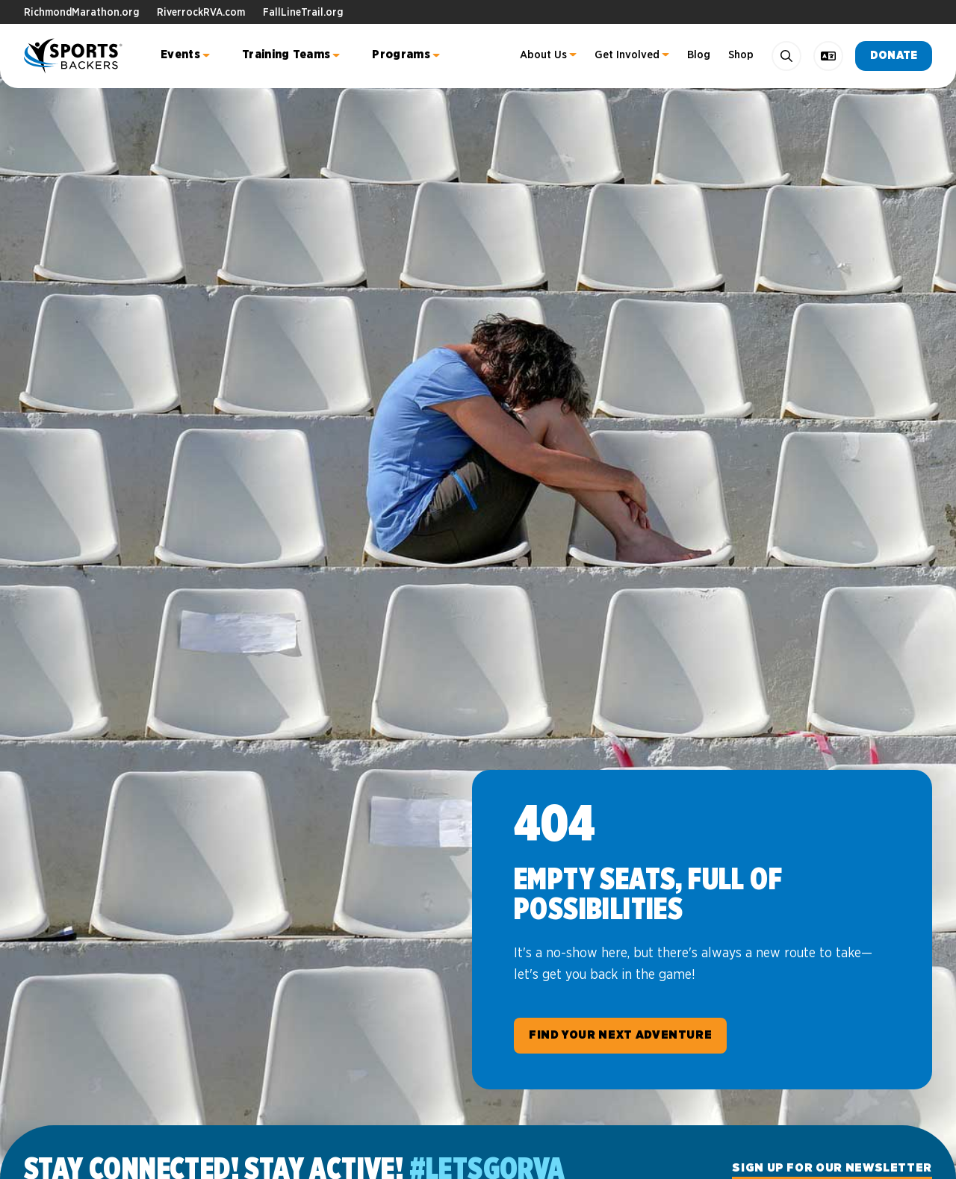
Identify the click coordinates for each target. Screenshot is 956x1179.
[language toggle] (828, 56)
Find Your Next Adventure (620, 1035)
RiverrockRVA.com (201, 12)
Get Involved (627, 54)
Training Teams (286, 54)
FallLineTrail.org (303, 12)
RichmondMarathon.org (81, 12)
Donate (893, 55)
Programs (401, 54)
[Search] (786, 56)
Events (180, 54)
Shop (741, 54)
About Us (543, 54)
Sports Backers (74, 56)
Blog (698, 54)
